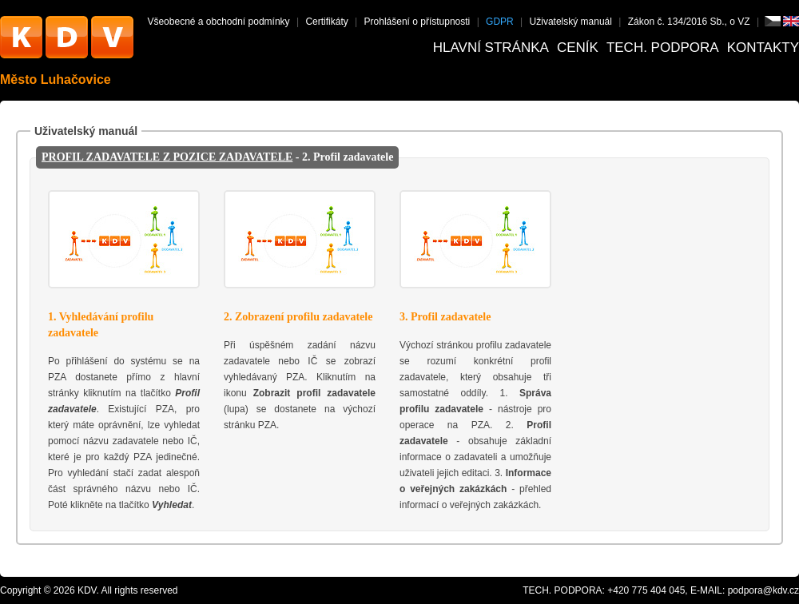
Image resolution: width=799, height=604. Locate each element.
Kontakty (763, 47)
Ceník (577, 47)
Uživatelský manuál (571, 21)
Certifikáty (326, 21)
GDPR (500, 21)
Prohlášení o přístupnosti (417, 21)
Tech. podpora (662, 47)
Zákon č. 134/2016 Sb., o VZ (689, 21)
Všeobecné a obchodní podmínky (218, 21)
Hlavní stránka (491, 47)
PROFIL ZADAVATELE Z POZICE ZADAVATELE (167, 157)
